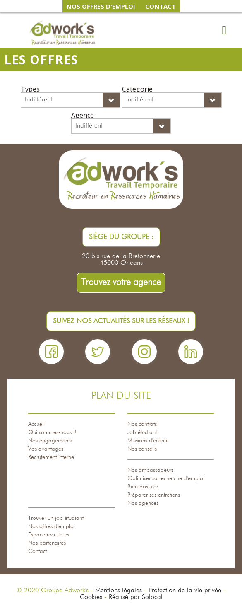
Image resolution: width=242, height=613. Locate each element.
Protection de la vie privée (185, 590)
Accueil (36, 424)
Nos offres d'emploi (51, 526)
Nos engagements (50, 441)
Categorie (137, 89)
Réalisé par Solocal (136, 597)
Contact (37, 551)
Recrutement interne (51, 457)
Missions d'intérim (148, 441)
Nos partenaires (47, 543)
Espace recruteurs (48, 535)
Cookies (91, 597)
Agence (82, 115)
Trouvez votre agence (121, 282)
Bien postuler (142, 487)
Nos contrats (142, 424)
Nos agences (142, 503)
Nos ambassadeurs (150, 470)
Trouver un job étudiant (56, 518)
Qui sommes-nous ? (52, 432)
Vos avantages (45, 449)
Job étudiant (142, 432)
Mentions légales (118, 590)
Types (30, 89)
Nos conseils (142, 449)
